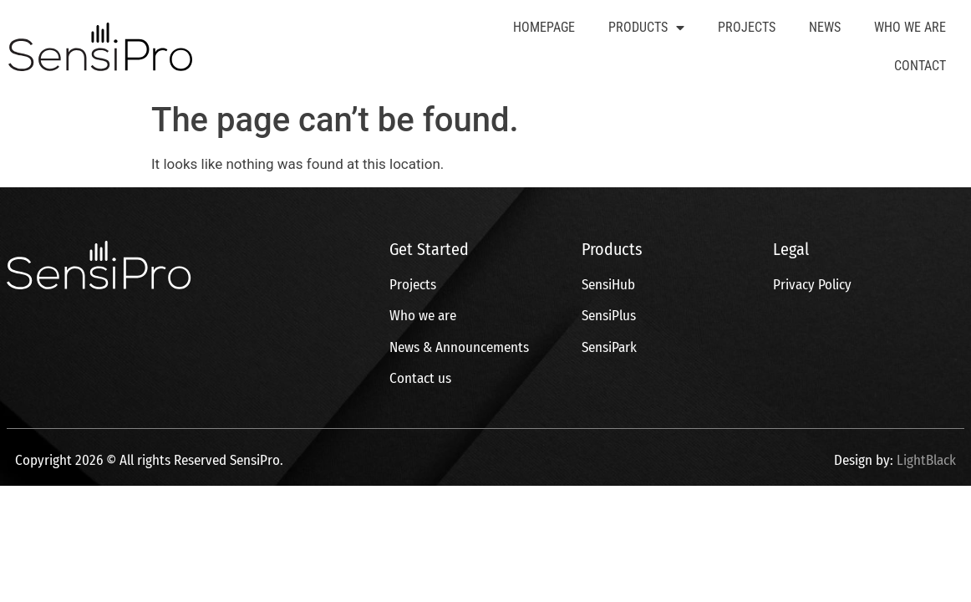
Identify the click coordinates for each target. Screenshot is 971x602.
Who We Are (910, 27)
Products (646, 28)
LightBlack (926, 460)
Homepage (544, 27)
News (825, 27)
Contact (920, 66)
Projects (746, 27)
